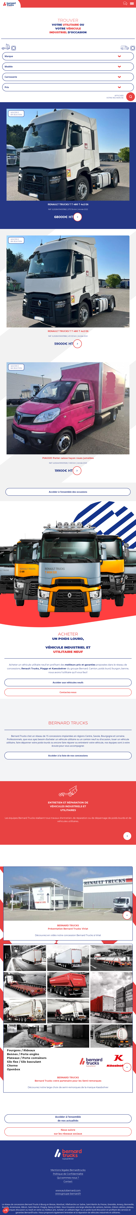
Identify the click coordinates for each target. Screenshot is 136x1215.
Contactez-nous (68, 692)
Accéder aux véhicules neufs (68, 682)
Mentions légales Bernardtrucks (68, 1170)
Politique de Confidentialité (68, 1174)
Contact (68, 1181)
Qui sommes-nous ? (68, 1177)
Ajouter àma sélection (16, 113)
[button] (5, 1210)
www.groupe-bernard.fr (68, 1193)
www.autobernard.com (68, 1190)
